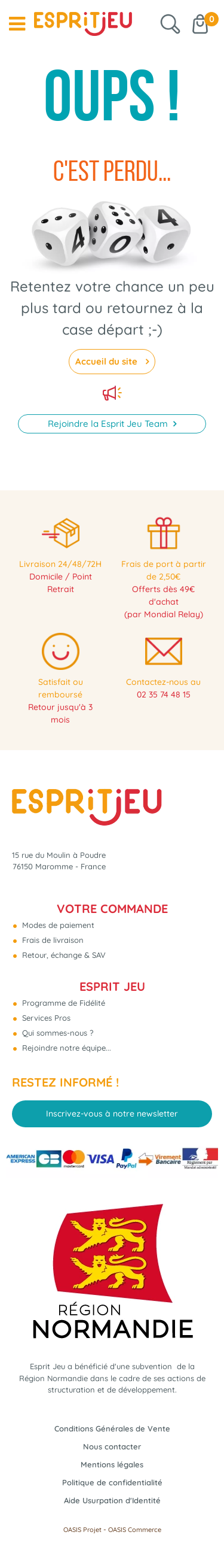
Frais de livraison (52, 940)
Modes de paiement (57, 925)
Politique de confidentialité (112, 1482)
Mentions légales (112, 1464)
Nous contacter (112, 1446)
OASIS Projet (82, 1529)
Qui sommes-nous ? (56, 1033)
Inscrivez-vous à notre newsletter (112, 1113)
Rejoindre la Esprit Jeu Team (109, 423)
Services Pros (45, 1018)
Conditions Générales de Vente (112, 1428)
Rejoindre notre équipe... (65, 1047)
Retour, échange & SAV (63, 955)
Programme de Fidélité (62, 1003)
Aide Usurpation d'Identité (112, 1500)
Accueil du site (107, 361)
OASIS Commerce (134, 1529)
